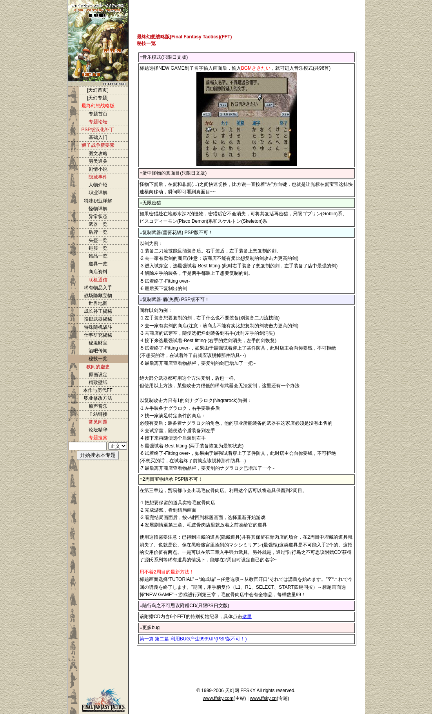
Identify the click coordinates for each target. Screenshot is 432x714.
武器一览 (98, 224)
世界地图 (98, 303)
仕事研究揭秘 (98, 335)
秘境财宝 (98, 343)
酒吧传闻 (98, 350)
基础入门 (98, 137)
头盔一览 (98, 240)
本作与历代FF (98, 390)
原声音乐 (98, 406)
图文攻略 (98, 153)
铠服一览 (98, 248)
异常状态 (98, 216)
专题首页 (98, 114)
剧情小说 (98, 169)
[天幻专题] (98, 98)
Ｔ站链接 (98, 414)
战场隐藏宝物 (98, 295)
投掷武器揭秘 (98, 319)
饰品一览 (98, 256)
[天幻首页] (98, 90)
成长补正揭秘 (98, 311)
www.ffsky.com (218, 698)
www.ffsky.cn (263, 698)
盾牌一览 (98, 232)
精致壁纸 (98, 382)
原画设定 (98, 374)
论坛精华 (98, 430)
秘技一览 (98, 358)
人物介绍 (98, 185)
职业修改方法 (98, 398)
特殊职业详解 (98, 201)
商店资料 (98, 271)
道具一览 (98, 264)
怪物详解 (98, 208)
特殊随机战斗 (98, 327)
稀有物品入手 (98, 287)
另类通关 (98, 161)
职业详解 (98, 192)
